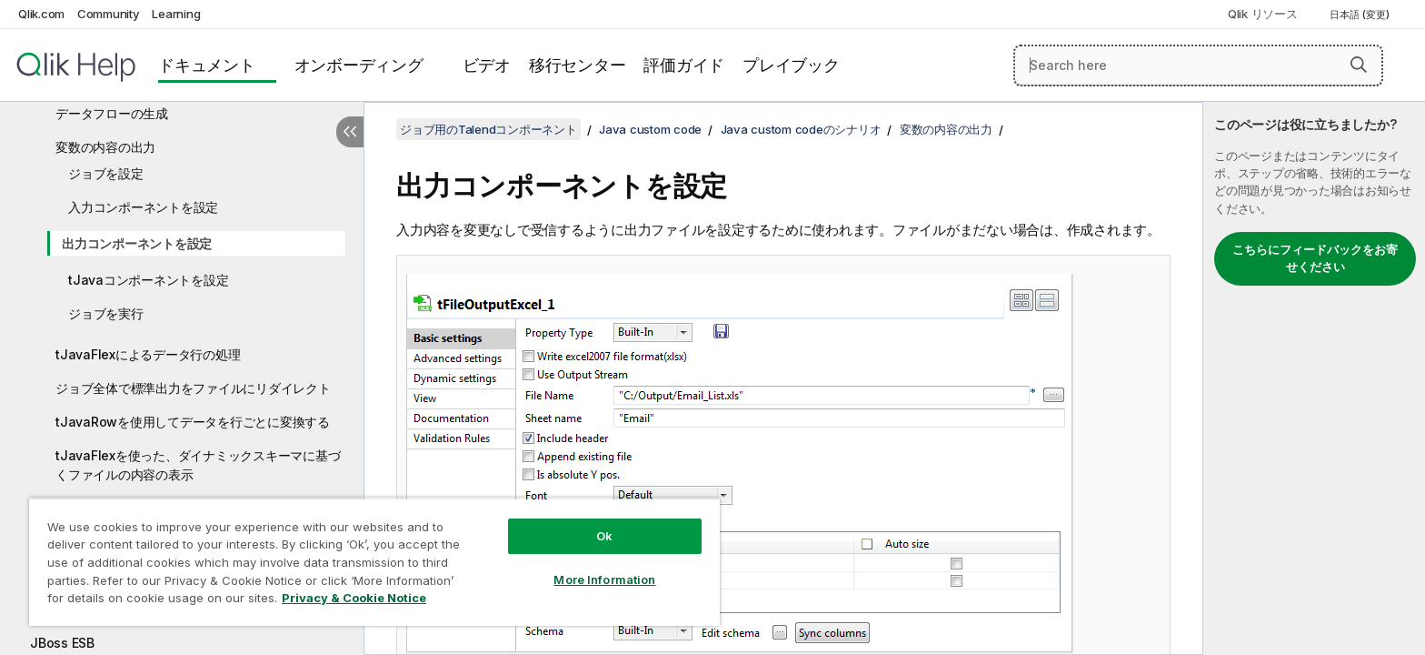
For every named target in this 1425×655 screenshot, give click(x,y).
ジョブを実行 (106, 313)
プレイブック (791, 65)
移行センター (577, 65)
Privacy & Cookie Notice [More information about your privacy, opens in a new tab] (354, 597)
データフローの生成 (111, 113)
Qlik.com (41, 13)
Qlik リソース (1263, 13)
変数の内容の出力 (105, 147)
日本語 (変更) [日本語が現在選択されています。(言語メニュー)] (1361, 14)
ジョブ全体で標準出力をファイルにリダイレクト (193, 388)
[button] (1358, 64)
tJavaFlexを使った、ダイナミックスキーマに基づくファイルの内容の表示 (197, 465)
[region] (374, 562)
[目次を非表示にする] (350, 131)
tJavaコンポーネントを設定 (148, 279)
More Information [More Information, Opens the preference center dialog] (604, 579)
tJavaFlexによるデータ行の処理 (147, 354)
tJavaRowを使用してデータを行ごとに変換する (192, 421)
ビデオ (487, 65)
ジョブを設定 (106, 173)
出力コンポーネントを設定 (137, 243)
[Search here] (1198, 65)
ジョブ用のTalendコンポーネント (488, 129)
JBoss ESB (62, 642)
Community (108, 13)
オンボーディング (359, 65)
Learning (176, 13)
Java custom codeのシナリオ (801, 129)
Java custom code (650, 129)
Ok (604, 536)
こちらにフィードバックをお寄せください (1315, 258)
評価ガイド (683, 65)
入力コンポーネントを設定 (143, 207)
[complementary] (1314, 378)
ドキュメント (206, 65)
